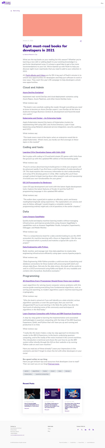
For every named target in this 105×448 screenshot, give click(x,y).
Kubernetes (28, 374)
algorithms (36, 371)
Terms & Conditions (63, 442)
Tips (36, 54)
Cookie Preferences (90, 442)
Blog (102, 3)
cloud (52, 371)
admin (26, 371)
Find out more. (53, 364)
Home (49, 429)
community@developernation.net (17, 435)
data (60, 371)
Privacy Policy (81, 442)
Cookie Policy (73, 442)
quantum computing (42, 374)
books (45, 371)
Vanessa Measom (29, 54)
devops (67, 371)
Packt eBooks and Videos (36, 75)
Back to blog (15, 11)
